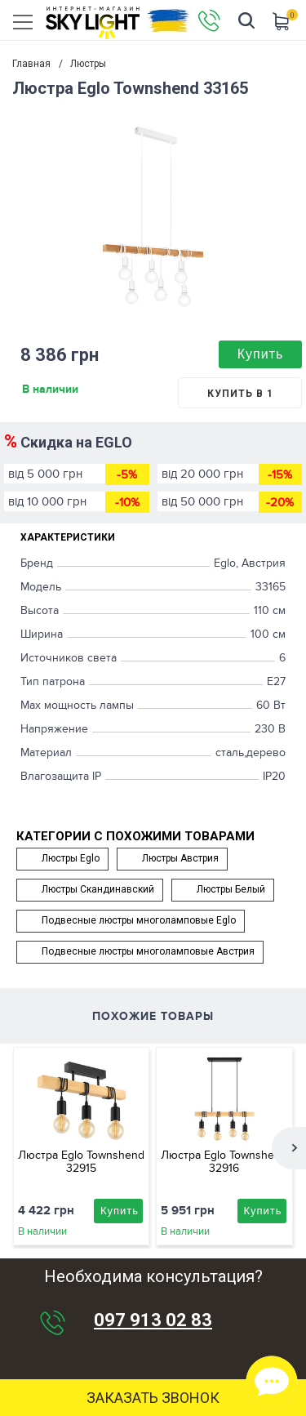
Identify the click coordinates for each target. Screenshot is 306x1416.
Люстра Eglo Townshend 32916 (224, 1161)
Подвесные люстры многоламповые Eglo (139, 920)
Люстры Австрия (180, 858)
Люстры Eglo (71, 858)
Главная (31, 63)
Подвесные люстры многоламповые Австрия (148, 951)
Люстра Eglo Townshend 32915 (81, 1161)
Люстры (88, 63)
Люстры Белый (231, 889)
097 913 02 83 (153, 1320)
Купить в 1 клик (240, 398)
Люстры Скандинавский (98, 889)
